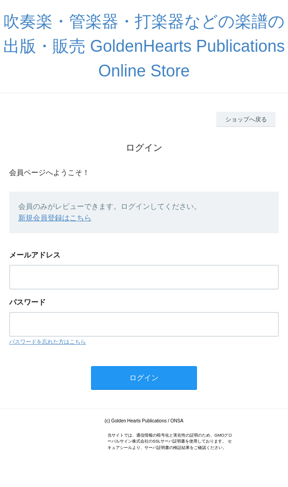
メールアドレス (34, 255)
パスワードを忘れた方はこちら (47, 342)
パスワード (27, 302)
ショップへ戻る (246, 119)
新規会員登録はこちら (54, 218)
